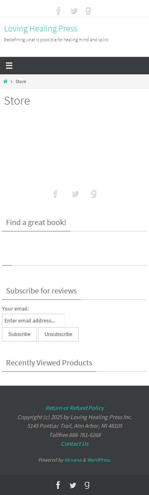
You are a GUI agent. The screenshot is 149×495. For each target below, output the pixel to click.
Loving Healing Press (40, 28)
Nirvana (72, 459)
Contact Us (74, 443)
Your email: (15, 308)
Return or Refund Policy (74, 408)
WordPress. (99, 459)
